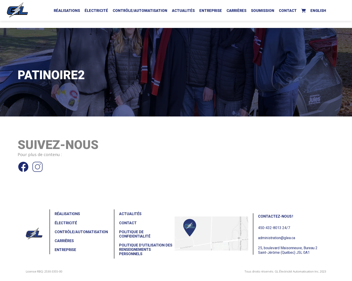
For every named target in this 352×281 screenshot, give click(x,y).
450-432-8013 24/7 (274, 228)
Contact (288, 10)
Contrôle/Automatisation (140, 10)
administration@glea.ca (276, 238)
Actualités (183, 10)
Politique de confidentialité (134, 234)
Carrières (236, 10)
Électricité (96, 10)
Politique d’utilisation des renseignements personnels (145, 249)
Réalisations (67, 10)
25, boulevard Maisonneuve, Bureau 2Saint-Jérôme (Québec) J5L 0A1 (287, 250)
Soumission (262, 10)
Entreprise (210, 10)
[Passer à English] (318, 10)
